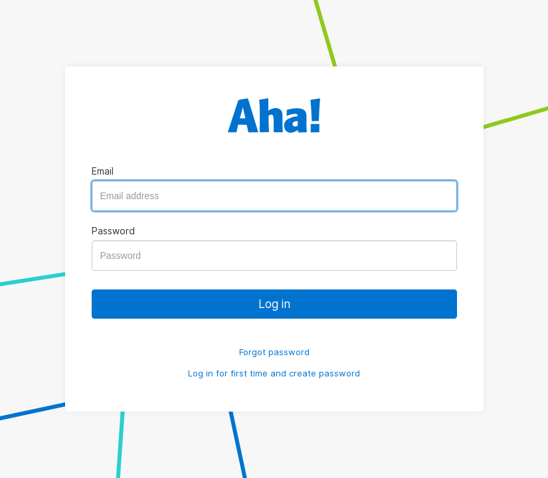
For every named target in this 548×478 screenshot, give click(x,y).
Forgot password (274, 352)
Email (103, 171)
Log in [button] (274, 304)
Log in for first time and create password (274, 373)
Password (113, 230)
